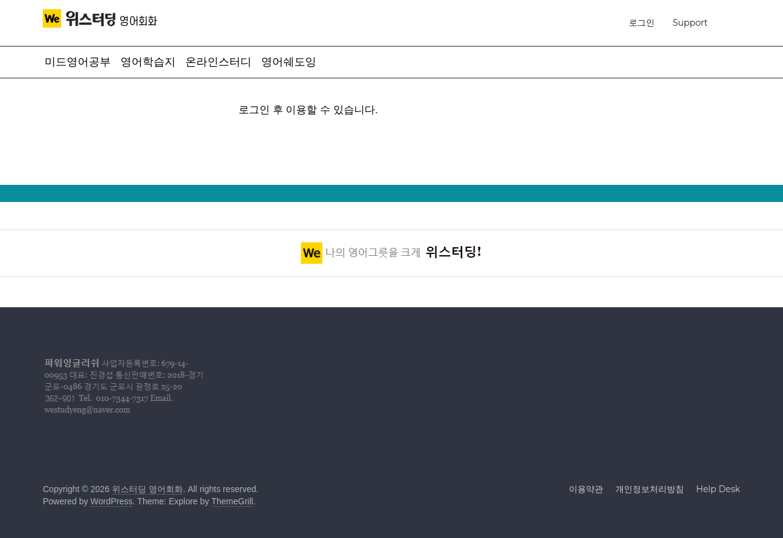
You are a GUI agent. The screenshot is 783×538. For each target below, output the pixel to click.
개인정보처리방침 (649, 489)
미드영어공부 (78, 62)
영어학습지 (148, 62)
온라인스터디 (218, 62)
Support (690, 22)
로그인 (642, 22)
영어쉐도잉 (288, 62)
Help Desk (718, 489)
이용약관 (586, 489)
